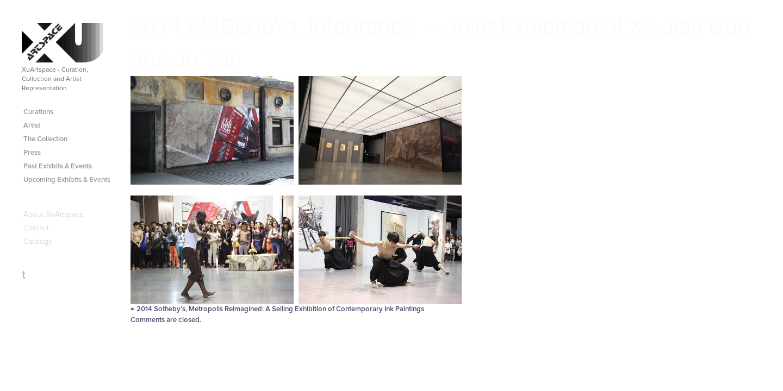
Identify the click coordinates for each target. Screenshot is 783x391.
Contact (36, 228)
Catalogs (37, 241)
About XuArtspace (53, 214)
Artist (31, 125)
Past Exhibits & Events (57, 166)
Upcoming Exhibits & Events (66, 180)
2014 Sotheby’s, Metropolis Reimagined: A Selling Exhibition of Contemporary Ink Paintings (277, 309)
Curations (38, 112)
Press (32, 152)
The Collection (45, 139)
